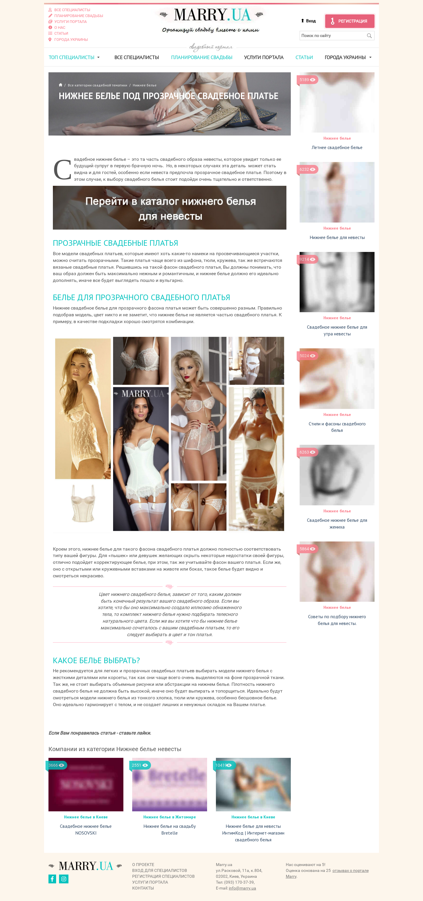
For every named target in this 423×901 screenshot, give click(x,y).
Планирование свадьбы (201, 57)
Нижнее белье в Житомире (169, 817)
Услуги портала (263, 57)
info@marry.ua (242, 887)
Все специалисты (136, 57)
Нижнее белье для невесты (337, 237)
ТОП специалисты (71, 57)
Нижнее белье (337, 138)
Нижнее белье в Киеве (86, 817)
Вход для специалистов (159, 870)
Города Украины (345, 57)
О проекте (143, 864)
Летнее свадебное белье (337, 147)
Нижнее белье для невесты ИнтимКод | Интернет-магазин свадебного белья (253, 833)
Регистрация (352, 21)
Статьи (304, 57)
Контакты (143, 887)
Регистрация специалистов (163, 876)
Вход (310, 21)
